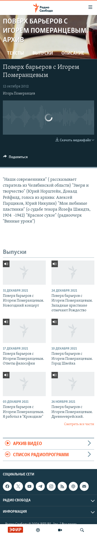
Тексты (15, 53)
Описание (72, 53)
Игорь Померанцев (19, 93)
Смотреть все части (79, 424)
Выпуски (42, 53)
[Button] (15, 158)
